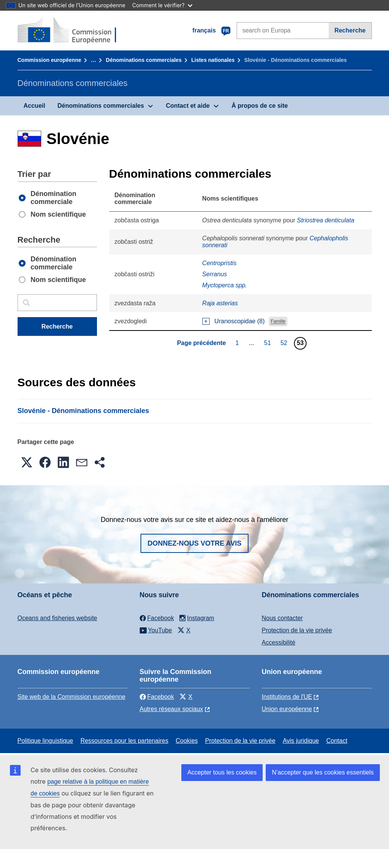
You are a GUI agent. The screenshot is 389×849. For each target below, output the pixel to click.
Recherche (350, 30)
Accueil (34, 105)
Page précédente (201, 343)
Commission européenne (49, 60)
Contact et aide (188, 105)
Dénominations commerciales (143, 60)
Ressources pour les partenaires (124, 740)
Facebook (157, 696)
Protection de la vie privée (297, 630)
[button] (26, 462)
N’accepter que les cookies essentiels (323, 772)
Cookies (187, 740)
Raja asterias (220, 303)
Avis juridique (301, 740)
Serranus (214, 274)
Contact (336, 740)
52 (285, 342)
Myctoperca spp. (224, 285)
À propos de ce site (259, 105)
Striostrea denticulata (325, 220)
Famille (278, 321)
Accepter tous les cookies (222, 772)
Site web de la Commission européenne (72, 696)
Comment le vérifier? (162, 5)
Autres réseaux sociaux (171, 709)
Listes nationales (213, 60)
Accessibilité (278, 642)
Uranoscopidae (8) (240, 321)
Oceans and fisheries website (57, 618)
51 (268, 342)
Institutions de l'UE (287, 696)
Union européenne (287, 709)
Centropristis (219, 263)
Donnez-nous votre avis (194, 543)
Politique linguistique (45, 740)
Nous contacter (282, 618)
